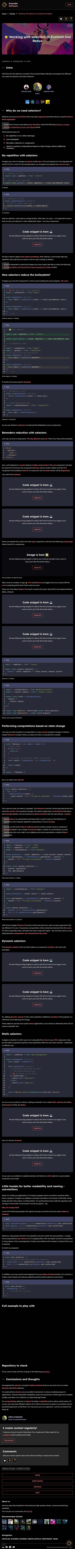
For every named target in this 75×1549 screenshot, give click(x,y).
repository (46, 1372)
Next (37, 1493)
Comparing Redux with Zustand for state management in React (27, 267)
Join (69, 5)
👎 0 (71, 18)
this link (29, 1511)
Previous (37, 1487)
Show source (37, 1481)
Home (4, 14)
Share (37, 1475)
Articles (12, 14)
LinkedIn (6, 1435)
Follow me (9, 1440)
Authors (14, 1539)
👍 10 (66, 18)
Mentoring (47, 1539)
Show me (37, 244)
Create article (34, 1539)
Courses (23, 1539)
